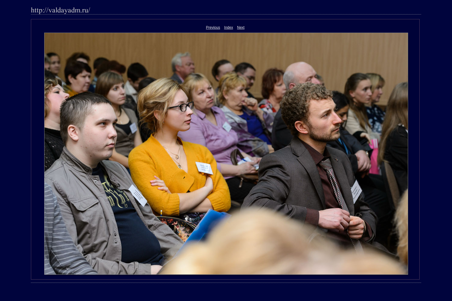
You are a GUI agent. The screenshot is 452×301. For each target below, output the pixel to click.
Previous (213, 27)
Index (228, 27)
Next (241, 27)
